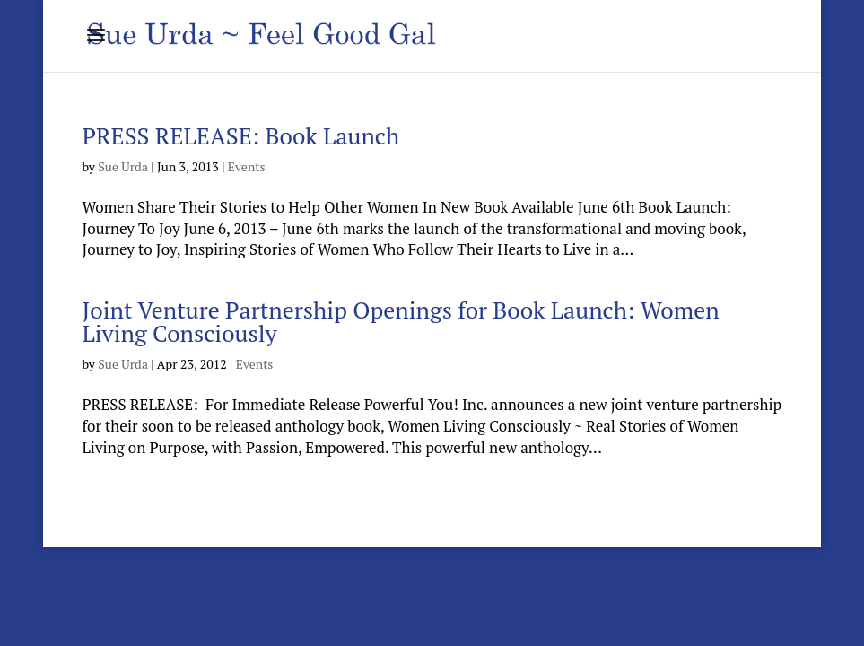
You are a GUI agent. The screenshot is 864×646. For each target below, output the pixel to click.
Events (247, 166)
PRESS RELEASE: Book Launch (240, 135)
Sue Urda (123, 166)
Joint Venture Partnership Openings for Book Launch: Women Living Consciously (400, 321)
